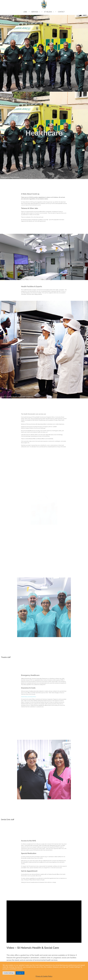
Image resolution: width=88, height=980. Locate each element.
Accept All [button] (20, 973)
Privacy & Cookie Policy (44, 976)
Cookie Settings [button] (8, 973)
